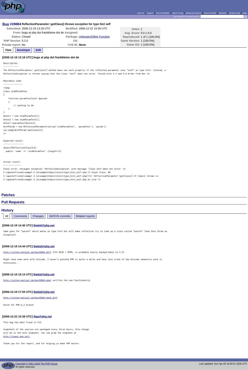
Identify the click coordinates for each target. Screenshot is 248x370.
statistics (223, 13)
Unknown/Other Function (94, 36)
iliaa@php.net (43, 316)
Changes (38, 216)
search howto (210, 13)
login (245, 13)
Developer (23, 50)
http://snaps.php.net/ (16, 336)
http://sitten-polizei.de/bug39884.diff (27, 252)
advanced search (194, 13)
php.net (140, 13)
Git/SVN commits (59, 216)
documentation (163, 13)
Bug (6, 24)
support (150, 13)
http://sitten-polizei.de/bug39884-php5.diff (30, 297)
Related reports (85, 216)
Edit (38, 50)
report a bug (177, 13)
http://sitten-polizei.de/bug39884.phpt (27, 280)
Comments (20, 216)
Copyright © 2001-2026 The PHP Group (36, 363)
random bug (234, 13)
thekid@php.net (44, 225)
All (6, 216)
